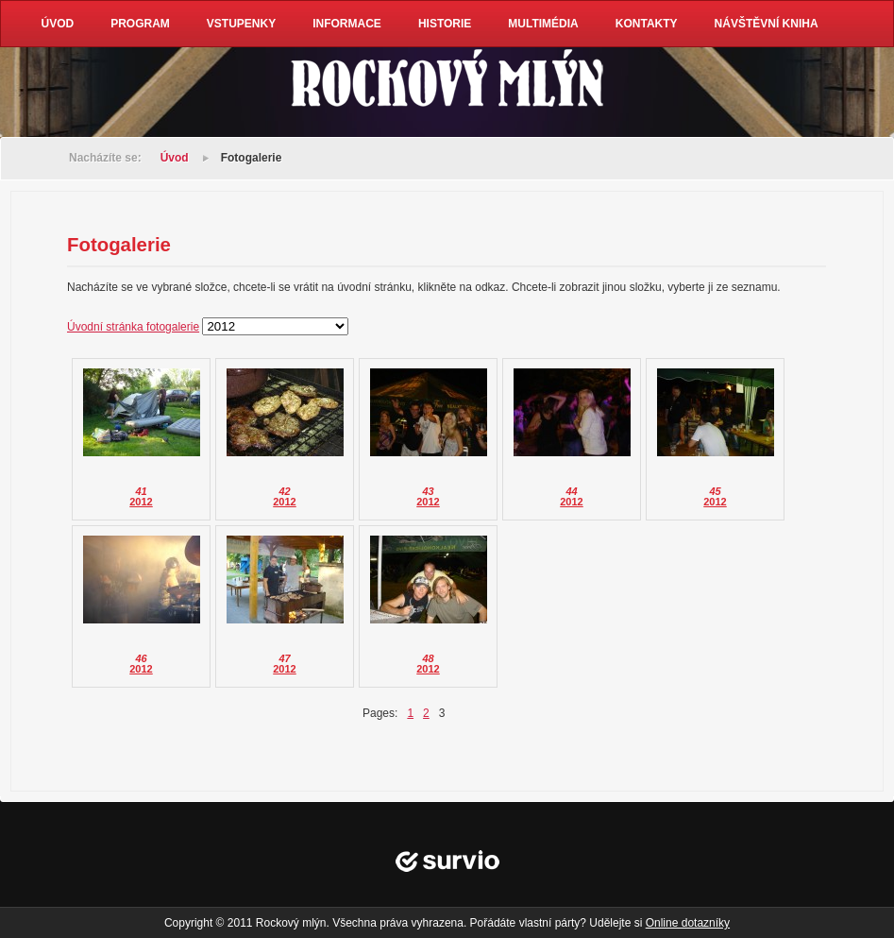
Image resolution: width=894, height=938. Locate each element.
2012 (140, 501)
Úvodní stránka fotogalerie (133, 326)
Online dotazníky (688, 922)
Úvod (174, 157)
